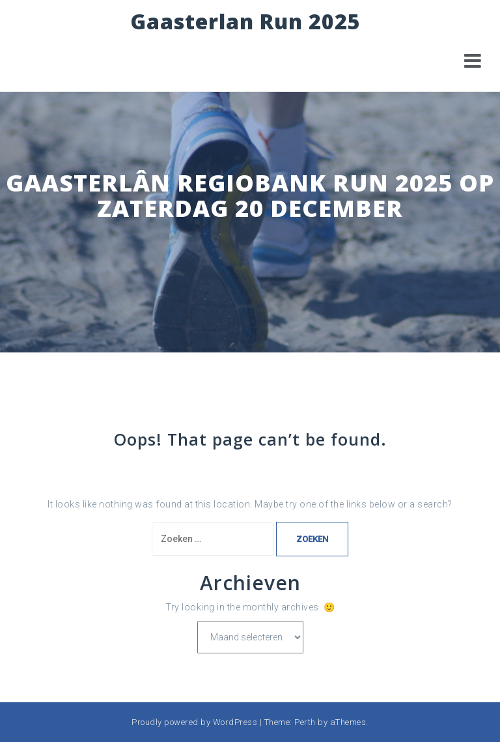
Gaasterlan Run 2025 (245, 21)
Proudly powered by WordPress (194, 722)
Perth (305, 722)
